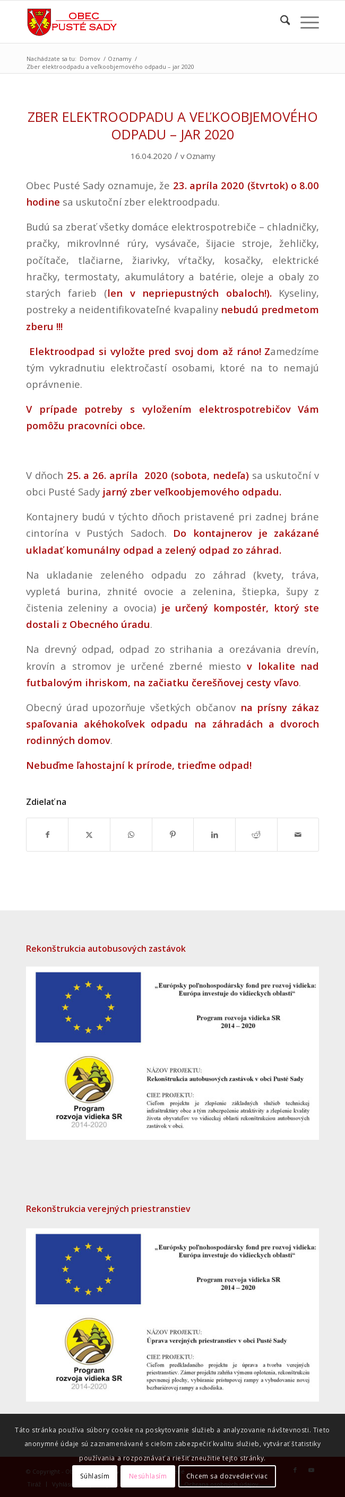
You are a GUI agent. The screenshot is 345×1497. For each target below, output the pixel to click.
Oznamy (200, 155)
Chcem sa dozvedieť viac (227, 1476)
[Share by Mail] (298, 834)
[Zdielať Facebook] (47, 834)
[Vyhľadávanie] (280, 22)
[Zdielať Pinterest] (173, 834)
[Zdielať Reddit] (256, 834)
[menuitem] (280, 22)
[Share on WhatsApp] (131, 834)
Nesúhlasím (148, 1476)
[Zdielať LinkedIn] (214, 834)
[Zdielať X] (89, 834)
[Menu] (304, 22)
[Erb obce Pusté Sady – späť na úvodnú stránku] (143, 22)
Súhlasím (94, 1476)
